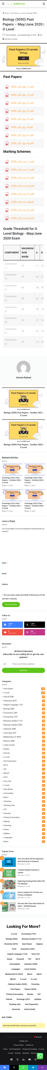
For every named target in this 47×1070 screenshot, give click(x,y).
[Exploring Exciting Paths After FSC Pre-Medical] (9, 884)
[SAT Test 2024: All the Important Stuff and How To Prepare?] (9, 862)
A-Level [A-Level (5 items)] (14, 934)
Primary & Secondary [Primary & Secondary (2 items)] (14, 994)
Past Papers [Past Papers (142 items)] (15, 989)
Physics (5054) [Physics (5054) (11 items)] (30, 989)
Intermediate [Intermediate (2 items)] (15, 964)
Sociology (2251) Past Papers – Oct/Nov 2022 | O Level (34, 480)
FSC (5, 809)
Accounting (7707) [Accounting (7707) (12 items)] (28, 934)
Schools (7, 753)
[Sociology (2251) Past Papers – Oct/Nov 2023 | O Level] (12, 469)
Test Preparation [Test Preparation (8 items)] (31, 1004)
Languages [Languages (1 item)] (15, 969)
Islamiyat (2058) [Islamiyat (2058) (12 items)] (30, 964)
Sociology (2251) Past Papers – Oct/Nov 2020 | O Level (34, 505)
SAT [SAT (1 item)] (39, 994)
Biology (9, 709)
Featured (7, 813)
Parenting (7, 825)
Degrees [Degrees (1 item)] (39, 944)
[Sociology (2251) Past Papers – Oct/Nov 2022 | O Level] (35, 469)
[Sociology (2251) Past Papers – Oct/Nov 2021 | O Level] (12, 495)
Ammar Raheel (11, 35)
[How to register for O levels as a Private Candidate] (9, 895)
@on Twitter (7, 1017)
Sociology (10, 733)
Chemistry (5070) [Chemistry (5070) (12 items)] (11, 944)
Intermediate (8, 793)
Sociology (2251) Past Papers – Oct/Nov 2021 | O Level (11, 505)
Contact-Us (29, 1045)
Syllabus (7, 833)
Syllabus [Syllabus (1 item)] (37, 999)
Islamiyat (10, 729)
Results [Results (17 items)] (30, 994)
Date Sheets (8, 789)
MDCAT (6, 773)
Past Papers (14, 13)
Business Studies (13, 721)
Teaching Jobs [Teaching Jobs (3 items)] (15, 1004)
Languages (8, 837)
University (7, 801)
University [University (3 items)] (16, 1009)
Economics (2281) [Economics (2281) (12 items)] (28, 949)
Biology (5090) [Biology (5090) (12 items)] (12, 939)
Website (5, 584)
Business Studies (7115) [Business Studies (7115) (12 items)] (31, 939)
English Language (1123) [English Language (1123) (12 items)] (17, 954)
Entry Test (7, 781)
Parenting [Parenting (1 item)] (35, 984)
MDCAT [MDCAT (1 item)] (13, 979)
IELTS (6, 765)
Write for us (35, 1053)
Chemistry (10, 701)
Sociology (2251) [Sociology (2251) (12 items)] (23, 999)
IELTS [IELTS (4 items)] (38, 959)
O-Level (23, 13)
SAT (5, 769)
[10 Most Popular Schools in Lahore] (9, 873)
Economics (11, 713)
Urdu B (9, 697)
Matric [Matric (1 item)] (29, 974)
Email (4, 574)
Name (4, 563)
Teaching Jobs (9, 805)
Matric (6, 797)
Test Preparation (10, 761)
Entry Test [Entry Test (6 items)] (36, 954)
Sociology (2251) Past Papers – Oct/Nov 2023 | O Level (11, 480)
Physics (9, 741)
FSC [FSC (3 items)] (29, 959)
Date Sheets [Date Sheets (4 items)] (27, 944)
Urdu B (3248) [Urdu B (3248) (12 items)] (29, 1009)
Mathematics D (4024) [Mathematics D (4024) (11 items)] (14, 974)
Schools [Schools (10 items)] (9, 999)
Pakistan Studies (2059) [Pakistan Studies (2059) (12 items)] (17, 984)
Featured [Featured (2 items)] (20, 959)
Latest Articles (9, 745)
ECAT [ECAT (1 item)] (14, 949)
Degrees (7, 821)
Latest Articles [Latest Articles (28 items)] (30, 969)
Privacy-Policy (19, 1045)
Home (6, 13)
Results (6, 749)
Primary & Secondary (12, 817)
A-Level (6, 785)
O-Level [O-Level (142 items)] (23, 979)
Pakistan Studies (13, 725)
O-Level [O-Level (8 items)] (34, 979)
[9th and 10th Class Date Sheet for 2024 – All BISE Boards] (9, 907)
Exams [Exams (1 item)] (9, 959)
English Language (13, 705)
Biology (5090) (32, 13)
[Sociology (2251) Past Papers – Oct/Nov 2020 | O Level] (35, 495)
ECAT (6, 777)
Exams (6, 829)
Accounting (11, 717)
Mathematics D (12, 737)
